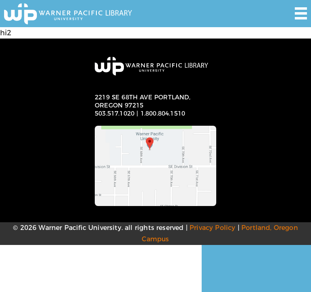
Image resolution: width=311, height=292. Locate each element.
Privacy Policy (212, 228)
